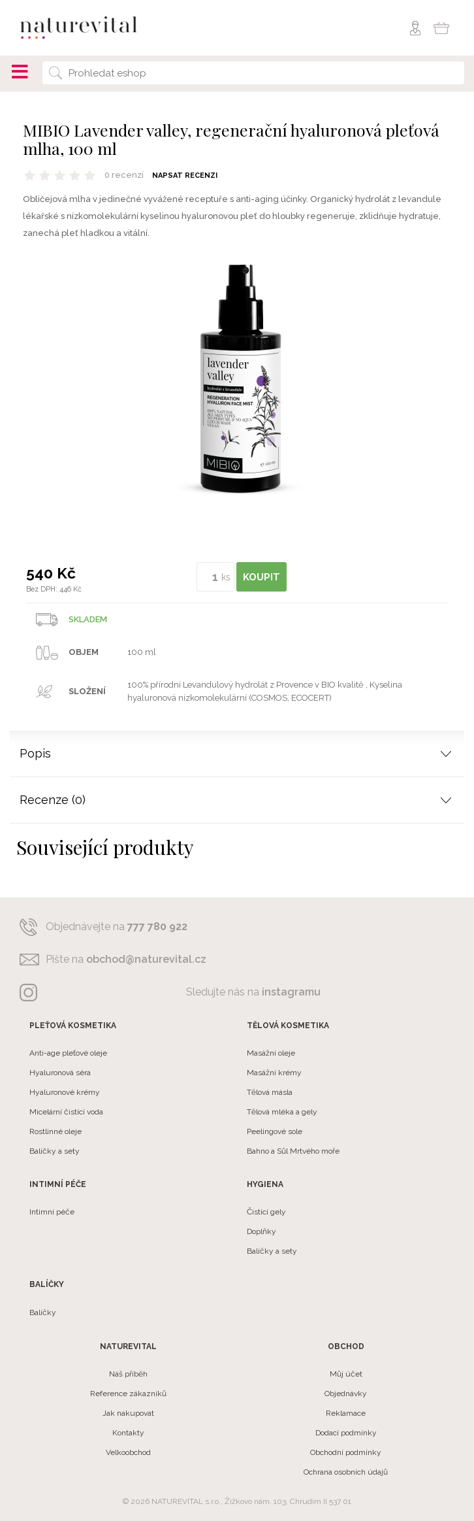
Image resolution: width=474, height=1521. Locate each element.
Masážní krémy (274, 1072)
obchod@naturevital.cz (146, 959)
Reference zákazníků (128, 1393)
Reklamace (346, 1413)
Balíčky (42, 1312)
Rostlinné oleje (55, 1131)
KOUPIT (261, 577)
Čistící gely (266, 1211)
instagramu (291, 992)
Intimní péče (51, 1211)
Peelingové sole (274, 1131)
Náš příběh (128, 1374)
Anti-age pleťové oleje (68, 1053)
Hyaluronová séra (60, 1072)
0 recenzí (124, 175)
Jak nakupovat (128, 1413)
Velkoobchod (128, 1452)
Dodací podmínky (346, 1432)
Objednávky (345, 1393)
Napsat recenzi (184, 175)
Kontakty (128, 1432)
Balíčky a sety (54, 1151)
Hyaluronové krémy (64, 1092)
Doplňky (261, 1231)
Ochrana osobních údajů (346, 1472)
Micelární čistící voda (66, 1111)
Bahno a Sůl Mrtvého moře (293, 1151)
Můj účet (346, 1374)
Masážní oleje (271, 1053)
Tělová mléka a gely (282, 1111)
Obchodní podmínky (345, 1452)
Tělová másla (269, 1092)
